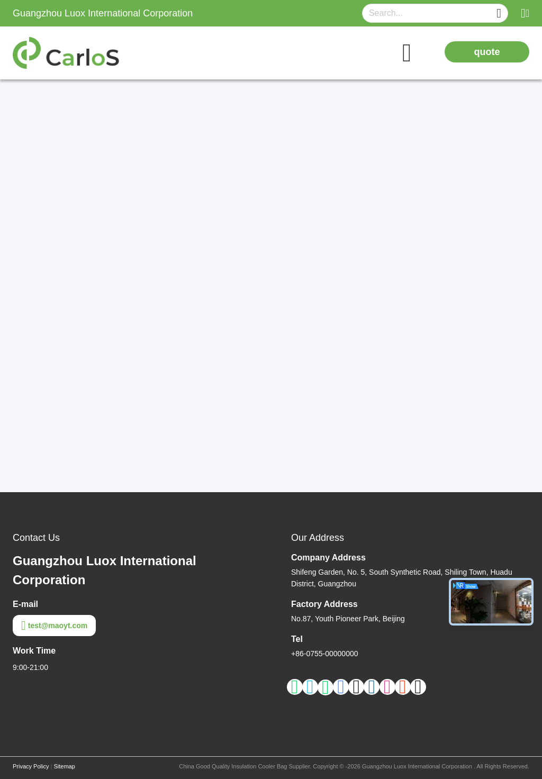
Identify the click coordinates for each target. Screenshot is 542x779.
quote (487, 52)
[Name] (498, 13)
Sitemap (64, 766)
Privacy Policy (31, 766)
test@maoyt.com (54, 625)
